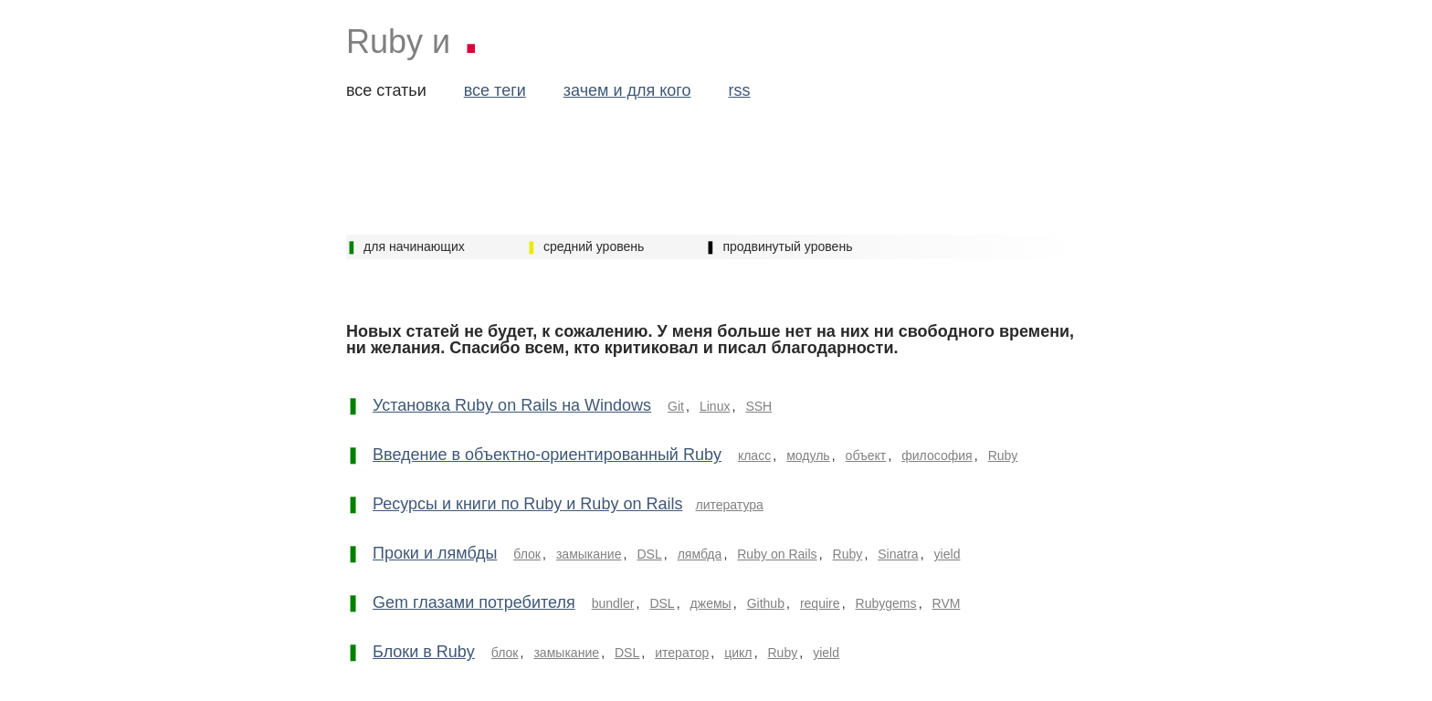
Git (676, 406)
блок (527, 554)
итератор (682, 652)
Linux (715, 406)
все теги (495, 90)
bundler (613, 603)
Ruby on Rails (776, 554)
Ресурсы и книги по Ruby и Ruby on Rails (527, 504)
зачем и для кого (627, 90)
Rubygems (886, 603)
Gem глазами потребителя (474, 602)
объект (866, 455)
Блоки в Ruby (424, 652)
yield (947, 554)
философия (937, 455)
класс (754, 455)
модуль (808, 455)
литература (729, 504)
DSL (649, 554)
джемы (711, 603)
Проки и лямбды (435, 553)
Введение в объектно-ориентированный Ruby (547, 454)
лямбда (700, 554)
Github (765, 603)
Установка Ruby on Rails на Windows (512, 405)
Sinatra (898, 554)
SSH (758, 406)
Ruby (1003, 455)
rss (740, 90)
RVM (946, 603)
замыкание (589, 554)
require (820, 603)
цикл (738, 652)
